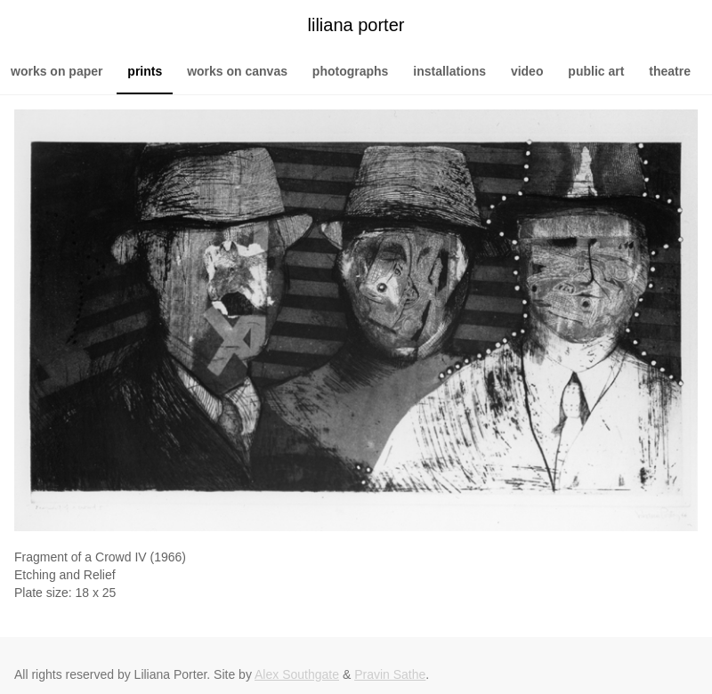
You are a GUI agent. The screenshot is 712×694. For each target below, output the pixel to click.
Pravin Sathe (389, 674)
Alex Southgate (297, 674)
